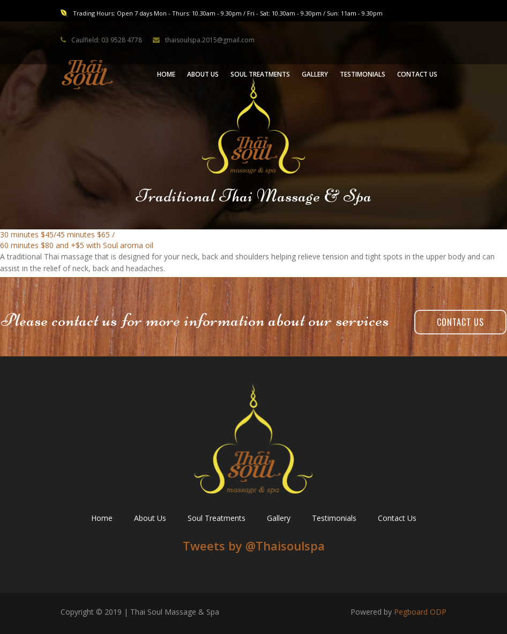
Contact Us (460, 322)
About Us (150, 518)
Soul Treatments (216, 518)
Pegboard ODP (420, 612)
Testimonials (334, 518)
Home (102, 518)
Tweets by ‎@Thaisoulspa (254, 546)
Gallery (278, 518)
